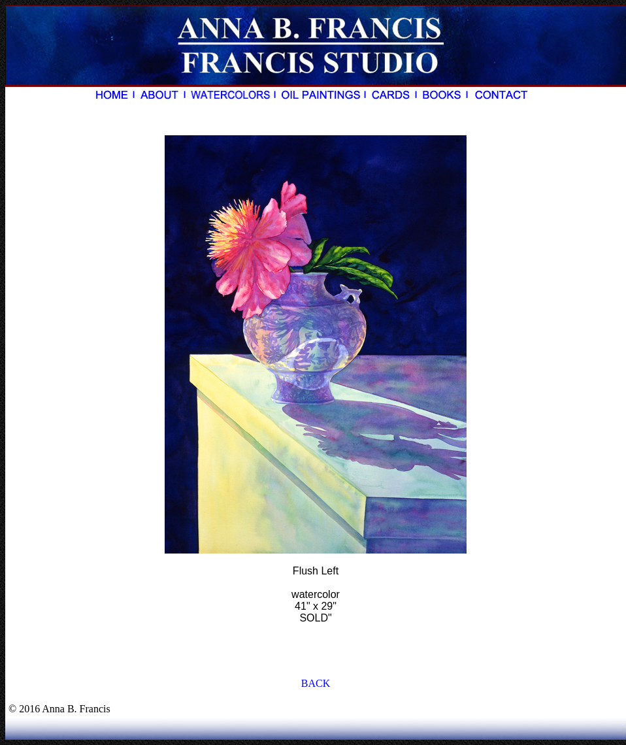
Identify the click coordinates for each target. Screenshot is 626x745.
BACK (315, 683)
